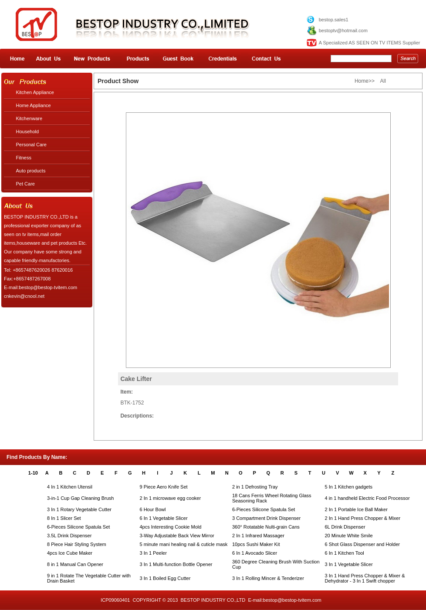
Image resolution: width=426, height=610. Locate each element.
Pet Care (25, 183)
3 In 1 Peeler (153, 553)
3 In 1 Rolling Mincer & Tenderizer (268, 578)
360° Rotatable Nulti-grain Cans (266, 526)
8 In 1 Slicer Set (64, 518)
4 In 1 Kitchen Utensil (69, 486)
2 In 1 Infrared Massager (258, 535)
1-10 (33, 472)
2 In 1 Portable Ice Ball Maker (356, 509)
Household (27, 131)
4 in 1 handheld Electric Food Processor (367, 498)
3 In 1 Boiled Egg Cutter (165, 578)
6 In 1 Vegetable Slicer (164, 518)
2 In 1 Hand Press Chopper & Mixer (363, 518)
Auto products (31, 170)
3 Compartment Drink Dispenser (266, 518)
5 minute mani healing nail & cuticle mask (184, 544)
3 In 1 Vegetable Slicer (349, 564)
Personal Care (31, 144)
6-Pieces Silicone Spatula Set (263, 509)
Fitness (23, 157)
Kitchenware (29, 118)
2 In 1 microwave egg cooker (170, 498)
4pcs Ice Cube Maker (69, 553)
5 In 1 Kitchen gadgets (348, 486)
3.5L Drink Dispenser (69, 535)
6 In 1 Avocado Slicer (254, 553)
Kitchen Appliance (35, 92)
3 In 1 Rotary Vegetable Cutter (79, 509)
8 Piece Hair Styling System (76, 544)
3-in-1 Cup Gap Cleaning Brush (80, 498)
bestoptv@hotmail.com (343, 30)
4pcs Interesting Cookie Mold (171, 526)
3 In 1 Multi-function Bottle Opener (176, 564)
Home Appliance (33, 105)
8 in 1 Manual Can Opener (75, 564)
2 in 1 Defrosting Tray (255, 486)
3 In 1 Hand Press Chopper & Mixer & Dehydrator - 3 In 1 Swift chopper (365, 578)
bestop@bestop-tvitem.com (292, 600)
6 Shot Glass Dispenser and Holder (362, 544)
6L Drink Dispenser (345, 526)
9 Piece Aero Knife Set (164, 486)
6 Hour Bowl (153, 509)
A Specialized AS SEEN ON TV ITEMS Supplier (369, 42)
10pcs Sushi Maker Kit (256, 544)
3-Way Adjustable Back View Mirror (177, 535)
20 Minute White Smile (349, 535)
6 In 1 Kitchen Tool (344, 553)
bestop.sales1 (333, 19)
